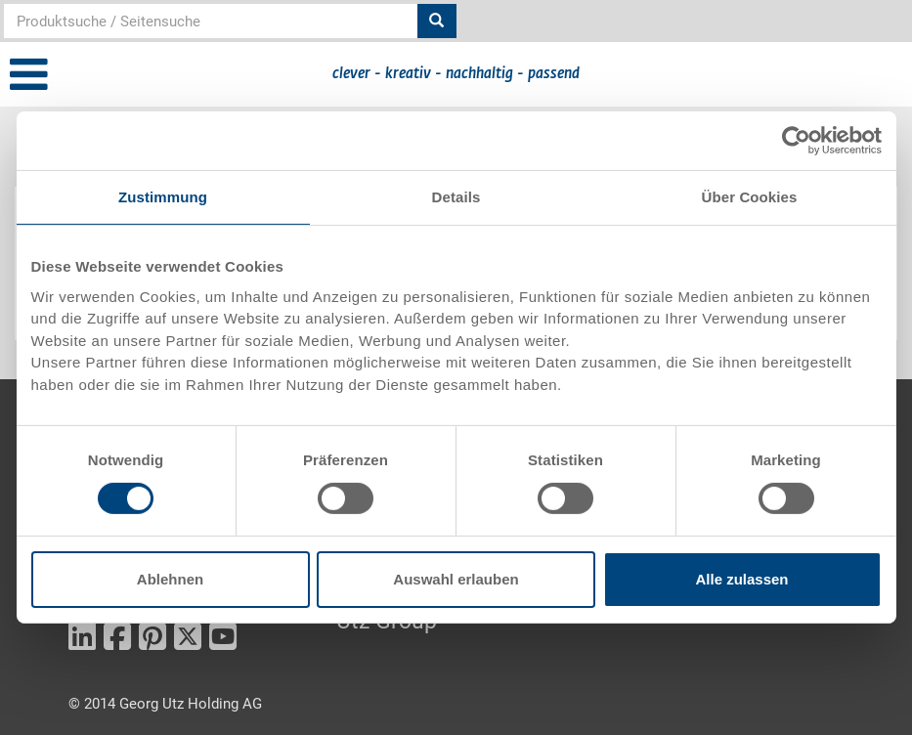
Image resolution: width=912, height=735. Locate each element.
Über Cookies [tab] (750, 197)
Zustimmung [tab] (162, 197)
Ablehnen (170, 579)
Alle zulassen (741, 579)
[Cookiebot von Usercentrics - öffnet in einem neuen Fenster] (796, 140)
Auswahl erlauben (455, 579)
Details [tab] (456, 197)
